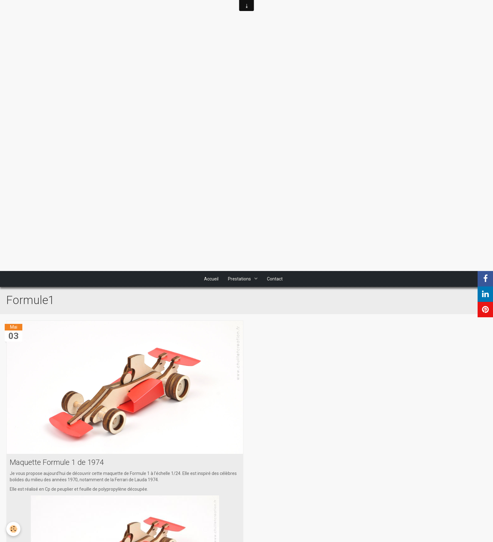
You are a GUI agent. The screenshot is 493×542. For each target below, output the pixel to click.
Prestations (240, 278)
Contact (275, 278)
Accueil (211, 278)
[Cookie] (13, 529)
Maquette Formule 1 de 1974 (57, 462)
